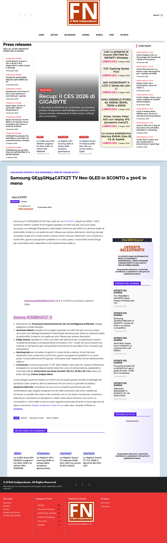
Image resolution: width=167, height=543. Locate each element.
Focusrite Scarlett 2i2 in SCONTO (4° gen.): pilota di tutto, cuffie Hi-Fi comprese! (124, 369)
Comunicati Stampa (13, 58)
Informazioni (105, 503)
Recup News (45, 90)
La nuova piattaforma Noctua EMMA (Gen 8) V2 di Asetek (116, 136)
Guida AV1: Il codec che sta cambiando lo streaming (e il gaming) (147, 141)
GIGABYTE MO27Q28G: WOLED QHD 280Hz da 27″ (17, 79)
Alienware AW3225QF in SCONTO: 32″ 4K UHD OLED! (122, 392)
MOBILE (40, 137)
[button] (158, 15)
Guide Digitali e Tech (144, 52)
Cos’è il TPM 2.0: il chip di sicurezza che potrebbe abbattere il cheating (148, 127)
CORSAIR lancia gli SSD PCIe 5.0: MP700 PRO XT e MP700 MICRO (18, 152)
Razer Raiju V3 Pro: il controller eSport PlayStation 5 (15, 107)
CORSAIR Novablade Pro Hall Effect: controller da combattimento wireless (17, 138)
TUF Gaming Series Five (116, 70)
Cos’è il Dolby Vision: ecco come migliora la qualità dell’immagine (148, 99)
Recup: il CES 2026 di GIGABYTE (67, 99)
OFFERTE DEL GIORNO (120, 291)
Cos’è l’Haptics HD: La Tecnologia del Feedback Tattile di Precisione (148, 57)
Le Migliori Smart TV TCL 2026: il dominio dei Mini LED (92, 461)
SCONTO (70, 221)
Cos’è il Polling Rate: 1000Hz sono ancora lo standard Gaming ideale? (148, 113)
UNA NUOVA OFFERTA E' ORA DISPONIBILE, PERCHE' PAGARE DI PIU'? (44, 172)
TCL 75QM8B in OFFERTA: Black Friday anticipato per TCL (124, 299)
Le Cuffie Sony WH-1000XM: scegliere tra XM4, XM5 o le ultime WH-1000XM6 (46, 146)
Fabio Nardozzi (25, 209)
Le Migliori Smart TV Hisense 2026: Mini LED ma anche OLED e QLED (87, 146)
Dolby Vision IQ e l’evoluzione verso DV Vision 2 (146, 85)
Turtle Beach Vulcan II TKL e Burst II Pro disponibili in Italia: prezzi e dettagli (18, 64)
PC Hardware (63, 137)
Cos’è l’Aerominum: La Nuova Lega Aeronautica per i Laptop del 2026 (148, 71)
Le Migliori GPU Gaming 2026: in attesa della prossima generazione (65, 146)
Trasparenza (105, 506)
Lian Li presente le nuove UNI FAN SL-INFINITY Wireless (116, 54)
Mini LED (24, 418)
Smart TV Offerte (52, 418)
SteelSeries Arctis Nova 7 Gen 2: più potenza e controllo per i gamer (17, 93)
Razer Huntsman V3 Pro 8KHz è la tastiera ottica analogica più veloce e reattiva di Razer (17, 122)
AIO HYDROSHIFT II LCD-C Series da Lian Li (116, 85)
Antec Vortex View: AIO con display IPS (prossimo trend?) (116, 119)
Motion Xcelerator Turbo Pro (46, 405)
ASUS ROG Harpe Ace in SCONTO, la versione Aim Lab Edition (123, 347)
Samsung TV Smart (36, 418)
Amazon (24, 201)
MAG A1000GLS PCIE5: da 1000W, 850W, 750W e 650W (116, 102)
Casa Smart (84, 137)
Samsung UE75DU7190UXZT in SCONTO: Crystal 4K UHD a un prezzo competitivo (124, 323)
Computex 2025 (109, 61)
